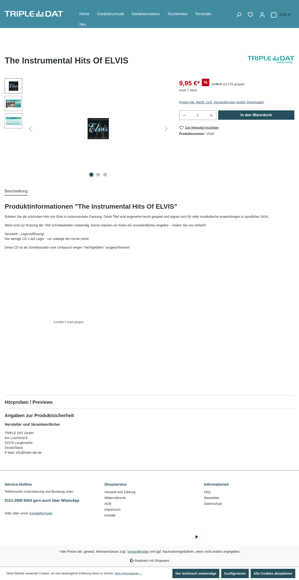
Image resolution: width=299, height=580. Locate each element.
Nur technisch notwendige (195, 573)
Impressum (112, 509)
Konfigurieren (235, 573)
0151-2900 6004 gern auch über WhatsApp (42, 501)
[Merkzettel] (250, 15)
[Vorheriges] (30, 128)
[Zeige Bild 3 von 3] (105, 174)
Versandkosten (138, 551)
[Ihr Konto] (262, 15)
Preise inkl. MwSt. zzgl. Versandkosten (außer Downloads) (221, 102)
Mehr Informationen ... (128, 573)
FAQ (207, 492)
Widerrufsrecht (115, 498)
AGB (107, 504)
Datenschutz (213, 504)
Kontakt (109, 515)
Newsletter (211, 498)
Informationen (216, 484)
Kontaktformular (40, 513)
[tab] (16, 191)
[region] (87, 128)
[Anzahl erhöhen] (211, 115)
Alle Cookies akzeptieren (273, 573)
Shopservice (115, 484)
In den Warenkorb (256, 115)
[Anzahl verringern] (184, 115)
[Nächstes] (166, 128)
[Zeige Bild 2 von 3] (98, 174)
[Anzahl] (198, 115)
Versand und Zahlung (119, 492)
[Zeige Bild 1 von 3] (91, 174)
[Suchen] (239, 15)
